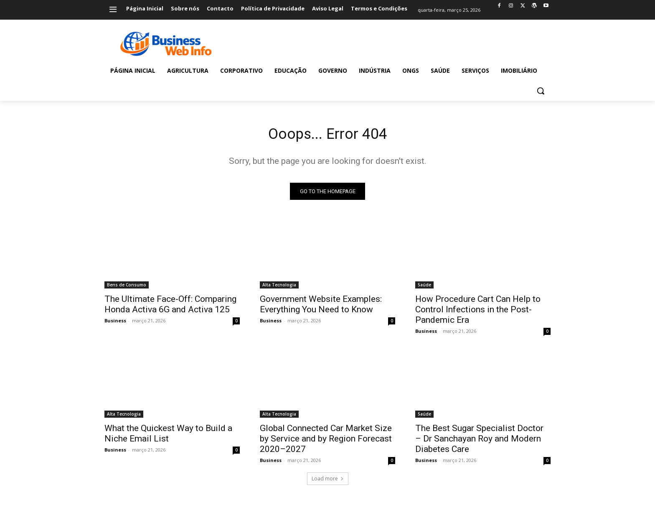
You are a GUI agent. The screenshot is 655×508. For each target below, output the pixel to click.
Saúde (424, 288)
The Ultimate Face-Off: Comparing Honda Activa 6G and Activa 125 (170, 307)
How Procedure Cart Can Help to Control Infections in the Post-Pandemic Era (478, 312)
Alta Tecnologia (279, 288)
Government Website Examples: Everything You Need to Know (321, 307)
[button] (541, 91)
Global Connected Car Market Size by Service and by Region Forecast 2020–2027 (326, 441)
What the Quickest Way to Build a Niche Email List (168, 436)
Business (115, 323)
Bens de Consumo (126, 288)
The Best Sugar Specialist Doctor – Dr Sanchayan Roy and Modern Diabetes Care (479, 441)
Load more (328, 481)
